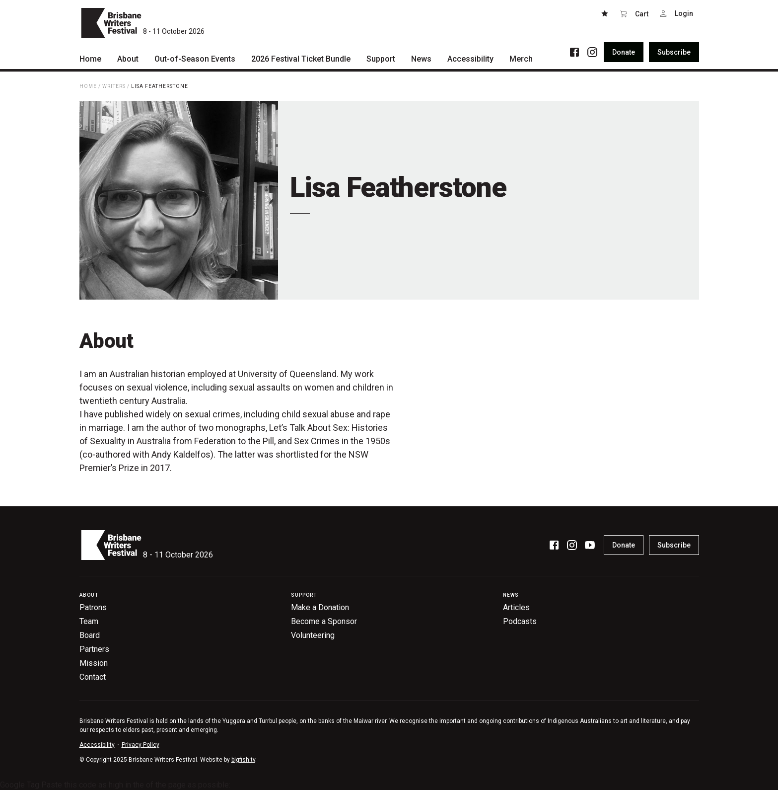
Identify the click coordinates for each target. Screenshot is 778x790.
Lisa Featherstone (159, 86)
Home (88, 86)
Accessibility (97, 744)
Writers (114, 86)
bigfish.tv (243, 759)
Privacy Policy (140, 744)
